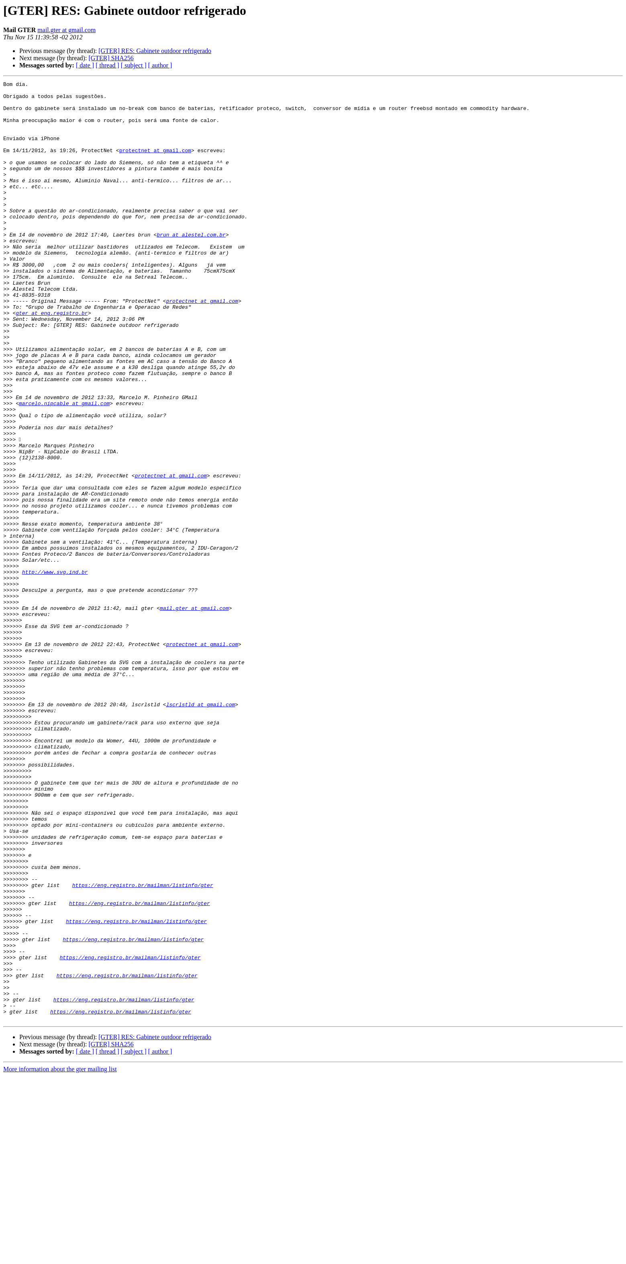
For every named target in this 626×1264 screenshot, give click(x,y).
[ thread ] (107, 65)
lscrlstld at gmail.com (200, 829)
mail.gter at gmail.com (66, 30)
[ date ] (85, 65)
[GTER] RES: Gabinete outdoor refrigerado (154, 50)
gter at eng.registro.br (52, 359)
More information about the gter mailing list (60, 1257)
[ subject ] (134, 65)
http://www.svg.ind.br (55, 670)
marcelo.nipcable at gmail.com (64, 468)
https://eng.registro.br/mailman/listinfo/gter (142, 1046)
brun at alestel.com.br (191, 265)
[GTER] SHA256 (110, 58)
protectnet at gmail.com (155, 164)
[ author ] (160, 65)
